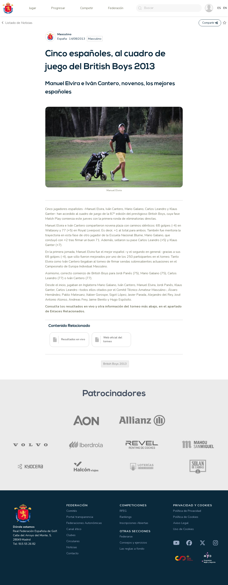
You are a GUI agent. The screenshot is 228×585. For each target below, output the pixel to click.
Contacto (72, 553)
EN (225, 8)
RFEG (123, 511)
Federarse (126, 537)
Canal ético (73, 529)
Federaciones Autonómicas (84, 523)
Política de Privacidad (187, 511)
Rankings (126, 517)
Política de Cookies (185, 517)
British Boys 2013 (115, 364)
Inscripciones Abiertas (134, 523)
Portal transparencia (79, 517)
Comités (71, 511)
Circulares (73, 541)
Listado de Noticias (17, 23)
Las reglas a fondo (132, 549)
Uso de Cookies (183, 529)
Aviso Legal (181, 523)
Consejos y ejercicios (133, 543)
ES (219, 8)
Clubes (71, 535)
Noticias (71, 547)
